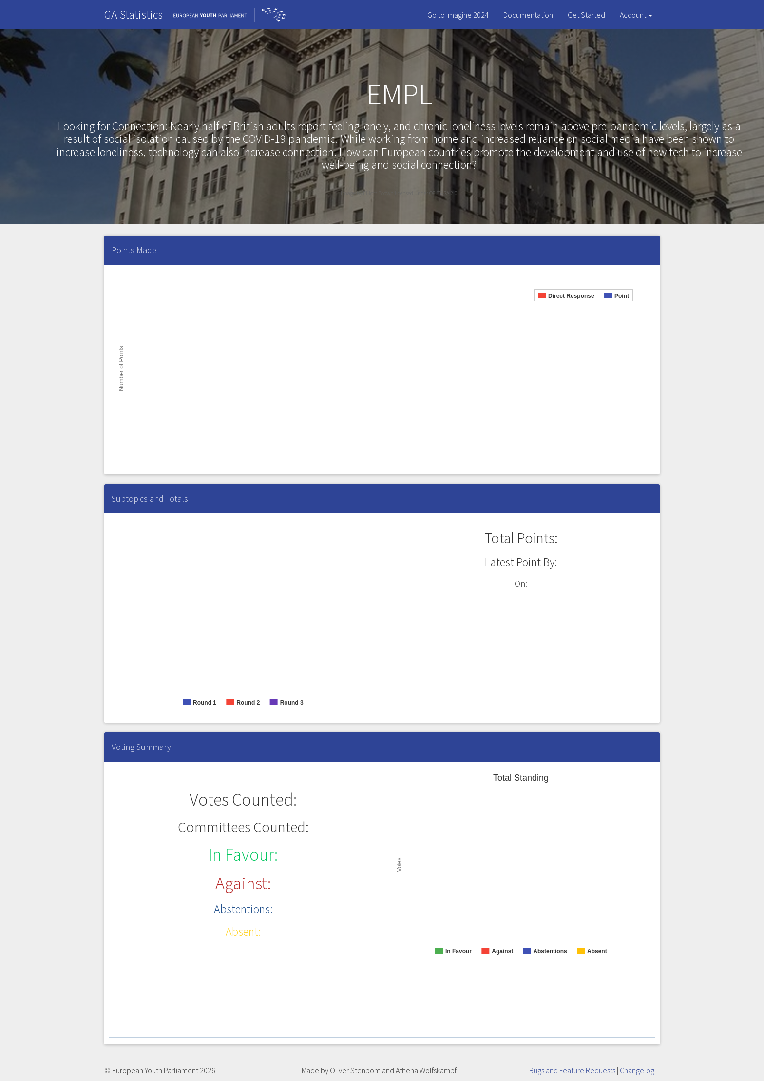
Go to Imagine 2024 (458, 15)
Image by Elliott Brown (368, 193)
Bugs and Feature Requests (572, 1070)
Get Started (586, 15)
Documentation (528, 15)
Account (636, 15)
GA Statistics (133, 14)
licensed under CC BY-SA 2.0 (426, 193)
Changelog (637, 1070)
